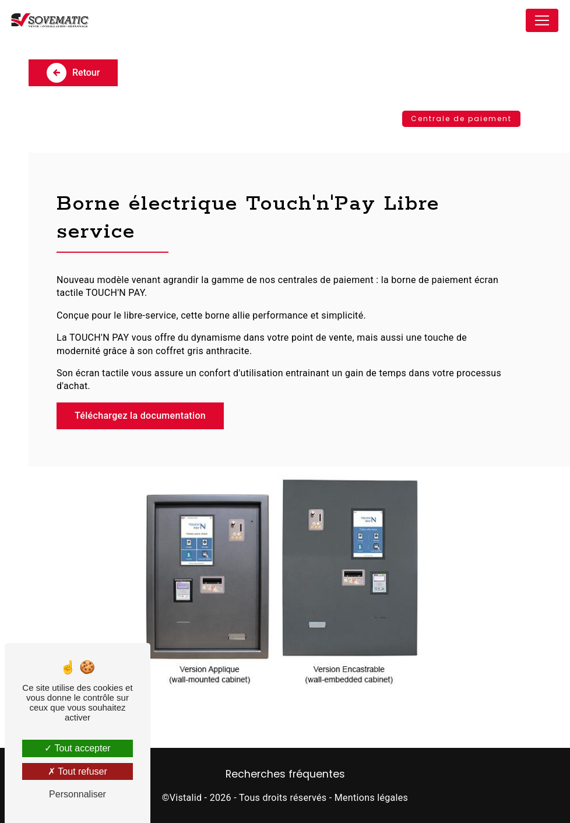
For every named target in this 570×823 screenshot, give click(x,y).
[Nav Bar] (542, 20)
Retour (73, 73)
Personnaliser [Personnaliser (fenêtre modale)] (77, 794)
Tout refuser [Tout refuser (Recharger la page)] (77, 771)
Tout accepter (77, 748)
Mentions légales (371, 797)
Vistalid (186, 797)
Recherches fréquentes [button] (285, 774)
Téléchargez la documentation (140, 415)
